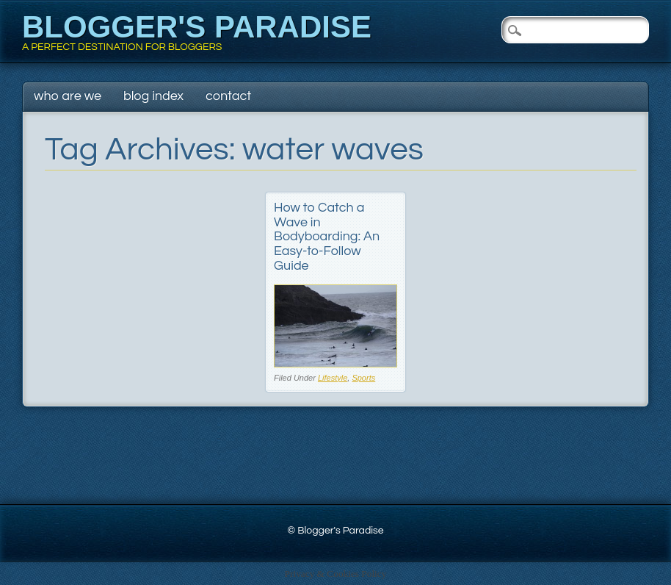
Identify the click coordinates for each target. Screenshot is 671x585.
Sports (363, 377)
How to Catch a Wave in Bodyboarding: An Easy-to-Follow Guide (327, 237)
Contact (228, 96)
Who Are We (67, 96)
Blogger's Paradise (196, 27)
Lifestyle (332, 377)
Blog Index (153, 96)
